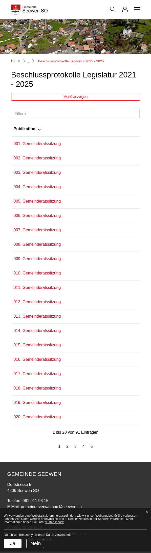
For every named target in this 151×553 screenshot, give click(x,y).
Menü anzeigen (75, 97)
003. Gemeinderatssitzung (37, 172)
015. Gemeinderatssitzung (37, 345)
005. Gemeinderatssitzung (37, 201)
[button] (113, 9)
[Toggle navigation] (136, 9)
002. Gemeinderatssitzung (37, 158)
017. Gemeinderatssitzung (37, 374)
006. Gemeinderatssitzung (37, 215)
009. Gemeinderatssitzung (37, 259)
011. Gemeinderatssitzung (37, 287)
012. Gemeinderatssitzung (37, 302)
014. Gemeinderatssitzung (37, 330)
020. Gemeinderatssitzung (37, 417)
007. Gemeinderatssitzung (37, 230)
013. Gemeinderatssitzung (37, 316)
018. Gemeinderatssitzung (37, 388)
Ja (12, 543)
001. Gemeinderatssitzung (37, 144)
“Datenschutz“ (54, 522)
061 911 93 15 (35, 501)
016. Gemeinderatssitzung (37, 359)
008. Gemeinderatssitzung (37, 244)
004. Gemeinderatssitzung (37, 187)
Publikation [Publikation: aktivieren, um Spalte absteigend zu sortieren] (24, 129)
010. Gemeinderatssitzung (37, 273)
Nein (35, 543)
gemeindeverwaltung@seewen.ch (51, 507)
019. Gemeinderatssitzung (37, 402)
